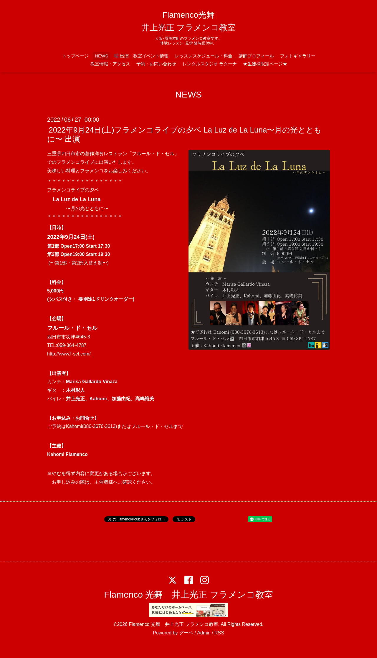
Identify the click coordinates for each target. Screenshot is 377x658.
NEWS (101, 55)
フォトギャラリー (297, 55)
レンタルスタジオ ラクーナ (210, 63)
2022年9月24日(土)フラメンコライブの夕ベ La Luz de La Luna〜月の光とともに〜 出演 (184, 134)
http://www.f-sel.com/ (69, 353)
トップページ (75, 55)
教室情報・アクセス (110, 63)
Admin (203, 632)
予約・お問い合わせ (156, 63)
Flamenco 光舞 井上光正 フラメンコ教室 (188, 594)
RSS (219, 632)
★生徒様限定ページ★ (265, 63)
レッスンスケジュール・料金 (203, 55)
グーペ (186, 632)
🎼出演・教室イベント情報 (141, 55)
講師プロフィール (256, 55)
